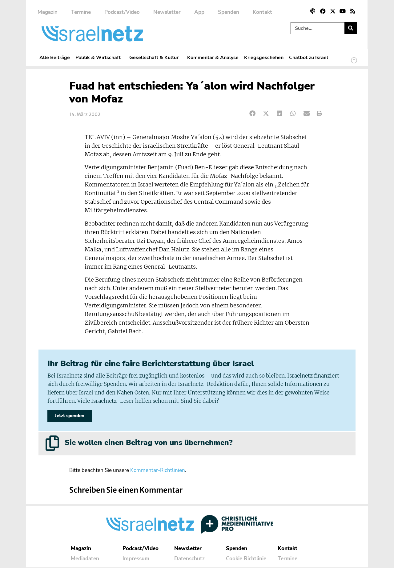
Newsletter (167, 12)
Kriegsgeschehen (263, 57)
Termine (81, 12)
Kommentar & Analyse (213, 57)
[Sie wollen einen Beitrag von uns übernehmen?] (52, 443)
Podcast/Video (122, 12)
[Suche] (350, 28)
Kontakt (262, 12)
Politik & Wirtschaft (99, 57)
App (199, 12)
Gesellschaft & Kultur (155, 57)
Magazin (48, 12)
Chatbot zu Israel (308, 57)
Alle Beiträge (54, 57)
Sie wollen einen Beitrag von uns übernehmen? (148, 443)
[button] (252, 114)
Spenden (228, 12)
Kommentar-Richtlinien (157, 470)
